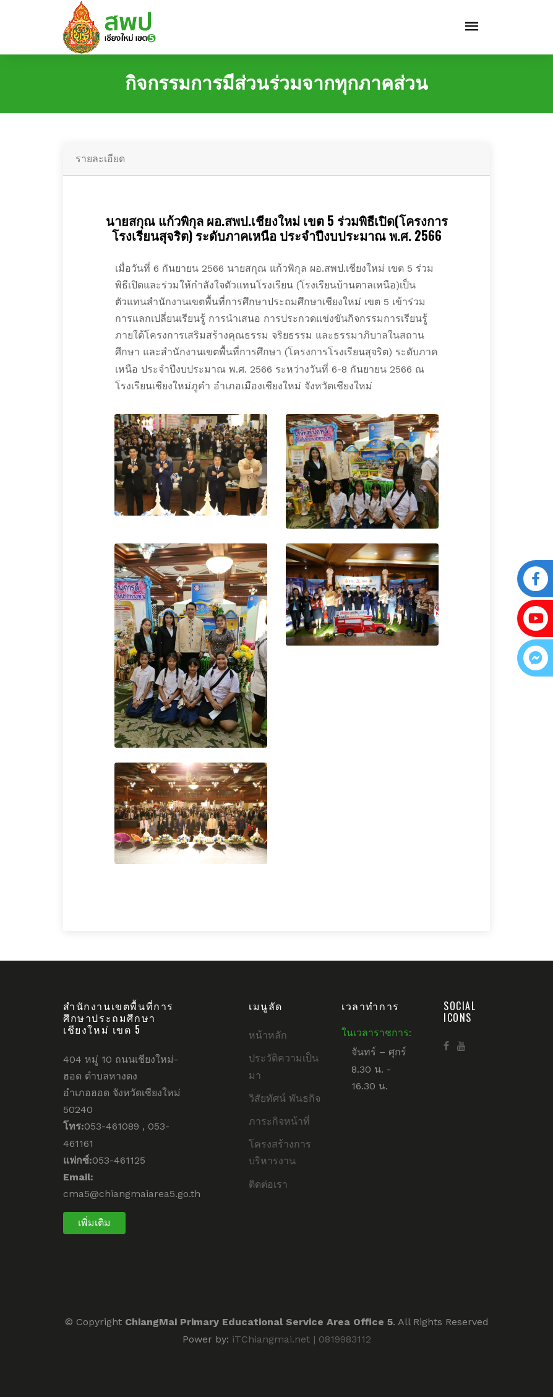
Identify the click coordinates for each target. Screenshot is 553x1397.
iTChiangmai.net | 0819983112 (301, 1339)
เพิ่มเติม (94, 1223)
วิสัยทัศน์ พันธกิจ (284, 1098)
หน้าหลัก (268, 1035)
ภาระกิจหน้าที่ (279, 1121)
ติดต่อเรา (268, 1184)
